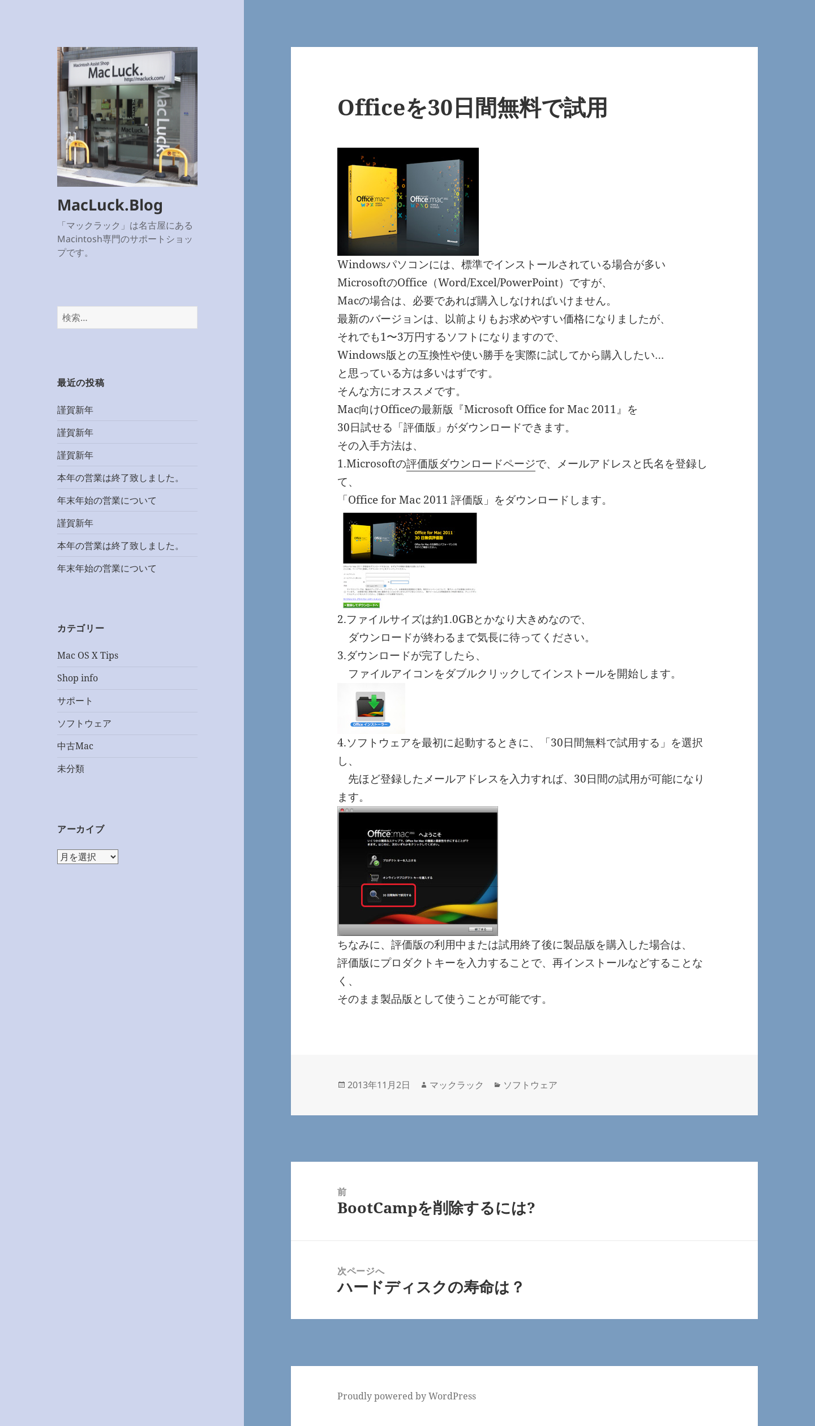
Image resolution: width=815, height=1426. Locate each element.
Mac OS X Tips (87, 655)
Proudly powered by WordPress (406, 1396)
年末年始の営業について (107, 500)
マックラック (457, 1085)
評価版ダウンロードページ (470, 463)
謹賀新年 (75, 409)
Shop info (77, 678)
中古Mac (75, 746)
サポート (75, 700)
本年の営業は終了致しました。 (120, 477)
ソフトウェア (84, 723)
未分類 (70, 768)
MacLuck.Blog (110, 204)
